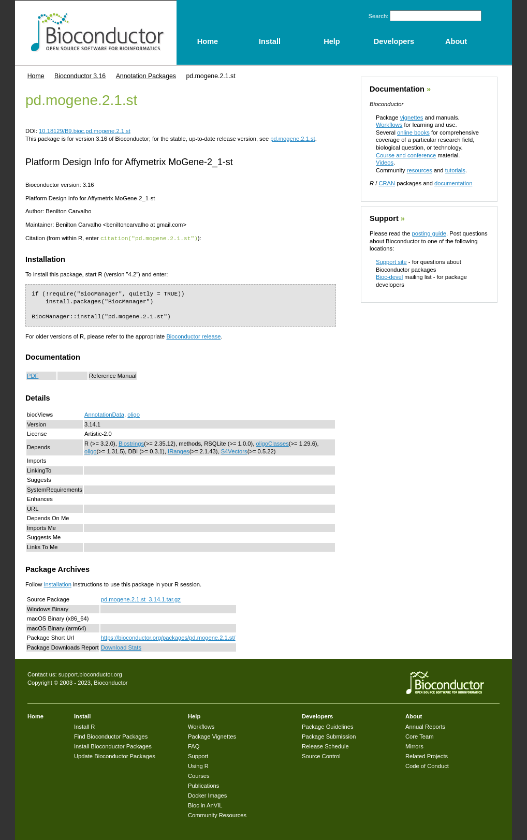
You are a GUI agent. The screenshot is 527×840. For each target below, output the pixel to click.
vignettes (411, 117)
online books (413, 132)
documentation (453, 183)
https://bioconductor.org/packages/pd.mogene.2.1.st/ (168, 637)
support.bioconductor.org (90, 674)
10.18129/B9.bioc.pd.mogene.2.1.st (84, 131)
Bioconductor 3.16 (80, 76)
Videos (384, 162)
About (413, 716)
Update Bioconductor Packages (114, 756)
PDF (32, 375)
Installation (57, 584)
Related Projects (426, 756)
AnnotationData (104, 414)
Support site (391, 262)
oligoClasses (272, 443)
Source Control (321, 756)
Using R (198, 765)
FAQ (193, 746)
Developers (317, 716)
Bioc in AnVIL (205, 805)
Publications (203, 785)
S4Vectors (234, 451)
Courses (199, 775)
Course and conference (406, 155)
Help (194, 716)
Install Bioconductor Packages (113, 746)
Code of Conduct (427, 765)
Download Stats (121, 647)
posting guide (429, 233)
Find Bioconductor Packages (111, 736)
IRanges (178, 451)
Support (384, 218)
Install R (84, 726)
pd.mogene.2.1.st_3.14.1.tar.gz (141, 599)
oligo (133, 414)
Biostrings (131, 443)
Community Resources (217, 815)
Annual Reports (425, 726)
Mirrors (414, 746)
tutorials (455, 170)
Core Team (419, 736)
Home (36, 76)
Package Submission (329, 736)
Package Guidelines (328, 726)
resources (419, 170)
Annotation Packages (146, 76)
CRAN (386, 183)
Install (82, 716)
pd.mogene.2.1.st (292, 139)
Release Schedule (325, 746)
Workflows (389, 125)
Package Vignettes (212, 736)
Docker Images (207, 795)
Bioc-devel (389, 277)
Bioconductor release (193, 336)
